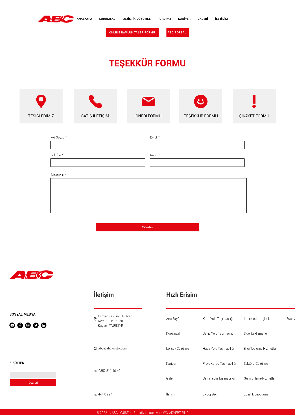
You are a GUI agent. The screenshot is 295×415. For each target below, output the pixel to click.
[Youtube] (12, 325)
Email (153, 137)
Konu (153, 154)
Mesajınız (57, 174)
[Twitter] (36, 325)
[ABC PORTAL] (177, 32)
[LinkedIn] (43, 325)
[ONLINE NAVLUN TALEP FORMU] (132, 32)
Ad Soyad (58, 137)
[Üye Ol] (33, 382)
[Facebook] (20, 325)
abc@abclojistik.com (112, 348)
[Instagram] (28, 325)
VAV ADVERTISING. (176, 413)
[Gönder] (147, 227)
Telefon (56, 154)
